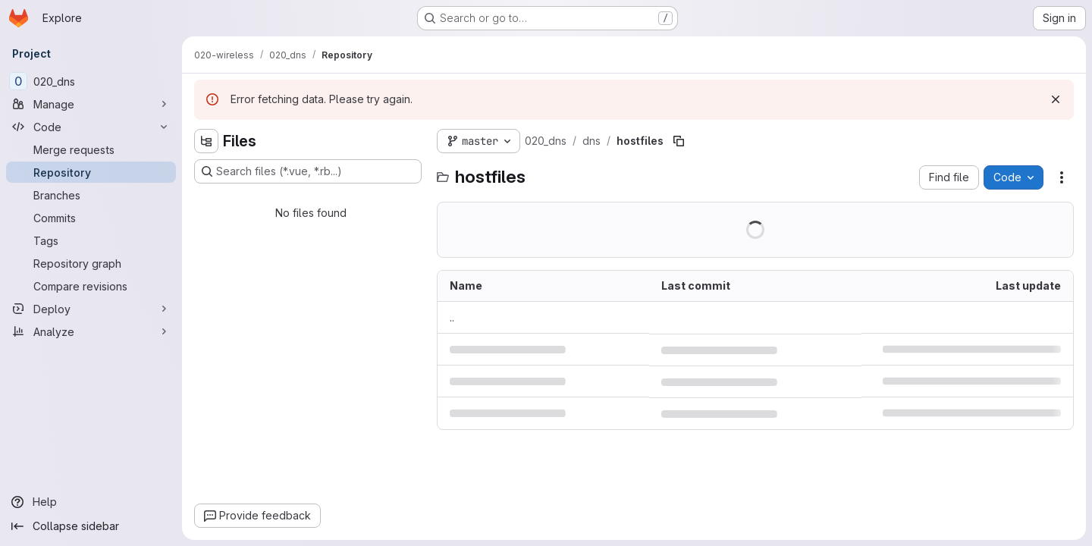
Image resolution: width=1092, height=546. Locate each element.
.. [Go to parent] (452, 317)
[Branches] (91, 195)
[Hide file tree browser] (206, 141)
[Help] (91, 502)
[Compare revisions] (91, 286)
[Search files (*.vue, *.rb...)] (308, 171)
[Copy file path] (679, 141)
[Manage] (91, 104)
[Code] (91, 126)
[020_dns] (91, 81)
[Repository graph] (91, 263)
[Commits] (91, 217)
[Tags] (91, 240)
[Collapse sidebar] (91, 526)
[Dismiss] (1055, 99)
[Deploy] (91, 308)
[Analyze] (91, 331)
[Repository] (91, 172)
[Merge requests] (91, 149)
